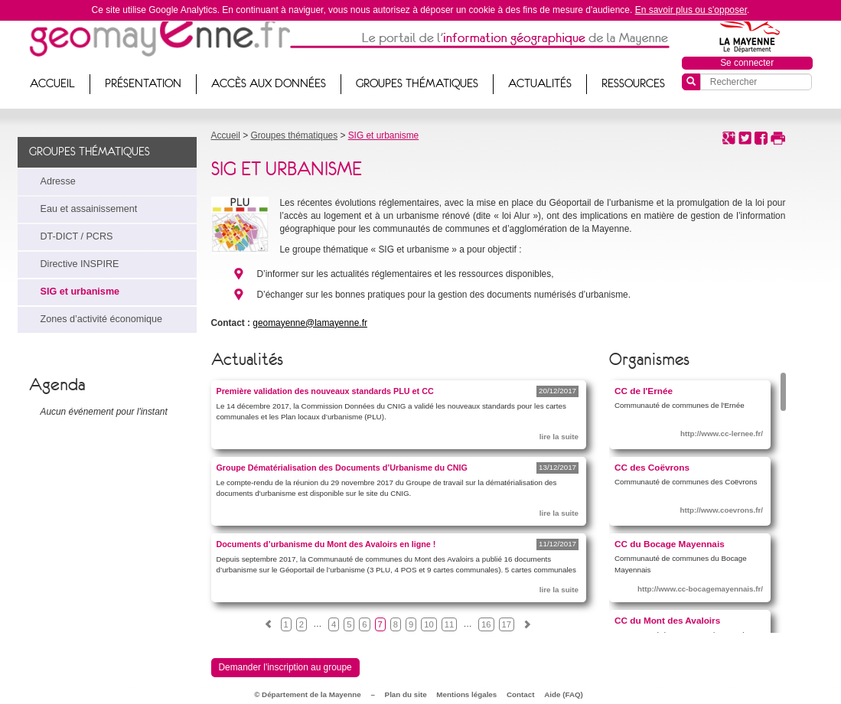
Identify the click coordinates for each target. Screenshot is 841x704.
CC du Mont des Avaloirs (667, 620)
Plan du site (406, 694)
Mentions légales (466, 694)
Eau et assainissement (89, 209)
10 (428, 624)
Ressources (633, 83)
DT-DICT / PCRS (77, 236)
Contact (520, 694)
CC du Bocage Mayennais (669, 544)
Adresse (58, 181)
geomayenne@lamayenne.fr (310, 323)
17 (506, 624)
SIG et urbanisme (80, 291)
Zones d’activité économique (102, 319)
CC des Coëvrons (651, 467)
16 (486, 624)
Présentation (143, 83)
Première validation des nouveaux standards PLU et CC (325, 391)
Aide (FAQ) (563, 694)
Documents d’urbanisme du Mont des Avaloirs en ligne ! (326, 544)
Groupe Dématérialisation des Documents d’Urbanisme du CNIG (342, 467)
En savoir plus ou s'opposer (691, 10)
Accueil (52, 83)
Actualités (540, 83)
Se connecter (747, 62)
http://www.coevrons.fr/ (722, 510)
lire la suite (559, 436)
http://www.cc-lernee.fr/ (721, 433)
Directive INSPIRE (80, 264)
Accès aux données (268, 83)
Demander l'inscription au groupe (285, 667)
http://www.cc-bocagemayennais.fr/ (700, 589)
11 (449, 624)
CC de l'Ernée (643, 391)
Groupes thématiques (417, 83)
